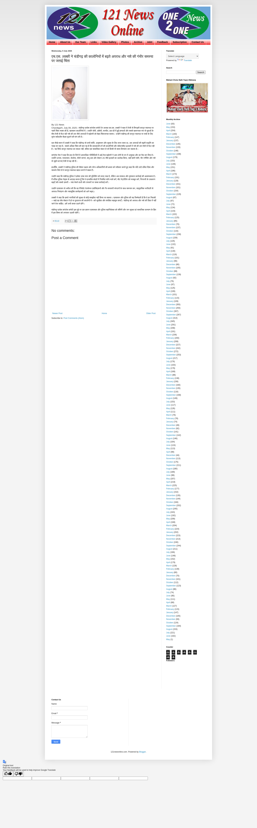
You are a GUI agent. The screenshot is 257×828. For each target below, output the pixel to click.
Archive (138, 42)
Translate (184, 60)
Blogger (142, 752)
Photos (125, 42)
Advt (149, 42)
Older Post (151, 313)
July (168, 161)
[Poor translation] (18, 774)
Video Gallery (109, 42)
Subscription (180, 42)
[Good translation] (8, 774)
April (168, 130)
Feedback (162, 42)
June (168, 124)
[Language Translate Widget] (182, 56)
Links (94, 42)
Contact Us (198, 42)
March (169, 134)
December (170, 144)
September (171, 154)
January (169, 140)
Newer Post (57, 313)
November (170, 147)
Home (52, 42)
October (169, 151)
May (168, 127)
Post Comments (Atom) (73, 318)
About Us (65, 42)
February (170, 137)
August (169, 157)
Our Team (80, 42)
